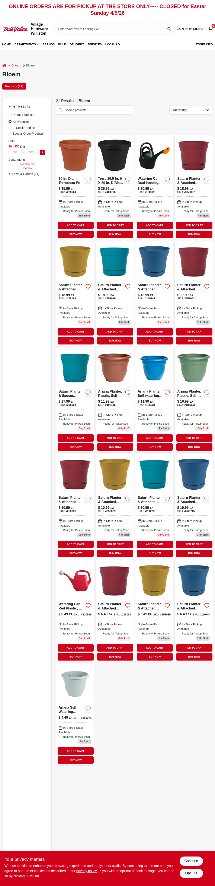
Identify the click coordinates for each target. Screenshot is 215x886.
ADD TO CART (75, 225)
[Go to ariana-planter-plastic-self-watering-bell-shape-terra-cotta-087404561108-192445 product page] (115, 399)
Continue (191, 861)
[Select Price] (42, 152)
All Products (21, 122)
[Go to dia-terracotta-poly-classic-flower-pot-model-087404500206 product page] (75, 187)
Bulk (62, 44)
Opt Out (191, 873)
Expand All (27, 168)
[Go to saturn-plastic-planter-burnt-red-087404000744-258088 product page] (75, 506)
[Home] (4, 65)
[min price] (15, 152)
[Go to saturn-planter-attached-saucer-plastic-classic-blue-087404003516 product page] (154, 293)
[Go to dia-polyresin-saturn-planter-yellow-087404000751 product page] (115, 506)
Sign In (181, 29)
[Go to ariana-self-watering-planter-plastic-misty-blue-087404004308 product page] (75, 714)
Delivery (77, 44)
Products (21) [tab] (14, 86)
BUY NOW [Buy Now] (76, 234)
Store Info (204, 44)
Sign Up (199, 29)
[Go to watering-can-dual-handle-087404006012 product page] (154, 187)
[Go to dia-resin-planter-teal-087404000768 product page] (154, 506)
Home (6, 44)
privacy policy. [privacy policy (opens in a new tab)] (86, 871)
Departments (25, 44)
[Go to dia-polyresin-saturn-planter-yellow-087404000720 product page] (154, 611)
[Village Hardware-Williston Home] (15, 29)
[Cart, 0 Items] (211, 29)
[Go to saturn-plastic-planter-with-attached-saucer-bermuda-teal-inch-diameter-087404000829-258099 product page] (115, 293)
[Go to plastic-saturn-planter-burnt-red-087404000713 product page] (115, 611)
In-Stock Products (24, 128)
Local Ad (112, 44)
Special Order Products (28, 133)
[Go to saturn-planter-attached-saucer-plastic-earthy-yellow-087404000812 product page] (75, 293)
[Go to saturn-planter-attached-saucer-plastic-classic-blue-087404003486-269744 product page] (194, 611)
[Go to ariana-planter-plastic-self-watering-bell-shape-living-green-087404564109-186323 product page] (194, 399)
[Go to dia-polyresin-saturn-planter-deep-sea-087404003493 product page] (194, 506)
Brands (49, 44)
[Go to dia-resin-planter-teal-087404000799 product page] (75, 399)
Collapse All (27, 163)
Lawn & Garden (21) (25, 174)
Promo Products (23, 115)
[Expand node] (10, 174)
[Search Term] (114, 29)
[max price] (31, 152)
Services (94, 44)
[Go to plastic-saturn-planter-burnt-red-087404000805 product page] (194, 187)
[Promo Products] (10, 114)
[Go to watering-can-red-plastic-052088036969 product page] (75, 611)
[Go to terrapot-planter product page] (115, 187)
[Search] (169, 28)
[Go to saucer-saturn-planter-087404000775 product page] (194, 293)
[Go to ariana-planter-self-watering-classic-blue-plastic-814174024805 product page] (154, 399)
